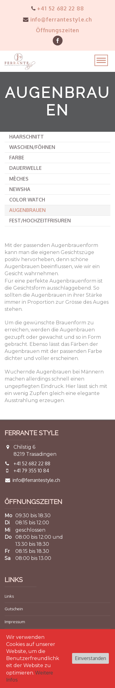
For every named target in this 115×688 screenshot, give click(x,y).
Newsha (19, 189)
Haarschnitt (26, 137)
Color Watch (27, 200)
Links (9, 596)
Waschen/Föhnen (32, 147)
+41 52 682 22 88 (57, 8)
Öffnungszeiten (57, 30)
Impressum (15, 621)
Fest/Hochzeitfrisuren (40, 220)
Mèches (19, 179)
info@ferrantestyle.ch (57, 19)
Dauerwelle (25, 168)
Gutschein (14, 608)
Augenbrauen (27, 210)
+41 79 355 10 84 (31, 470)
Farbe (16, 157)
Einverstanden (90, 658)
